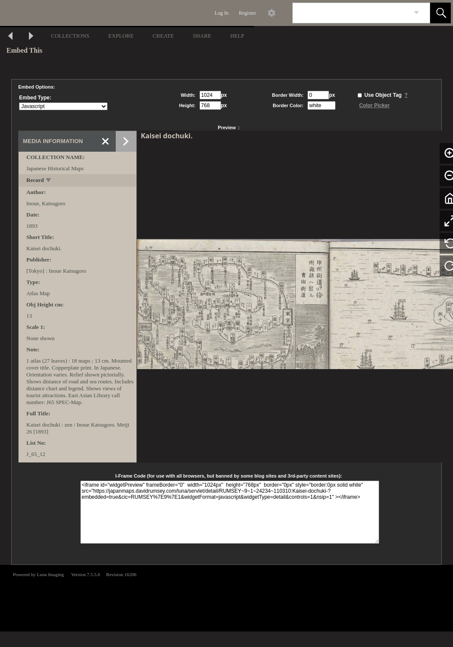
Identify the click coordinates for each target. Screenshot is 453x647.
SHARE (202, 35)
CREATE (163, 35)
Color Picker (374, 105)
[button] (440, 13)
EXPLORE (121, 35)
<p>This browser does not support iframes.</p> (226, 597)
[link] (416, 13)
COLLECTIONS (70, 35)
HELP (237, 35)
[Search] (351, 13)
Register (247, 13)
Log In (221, 13)
